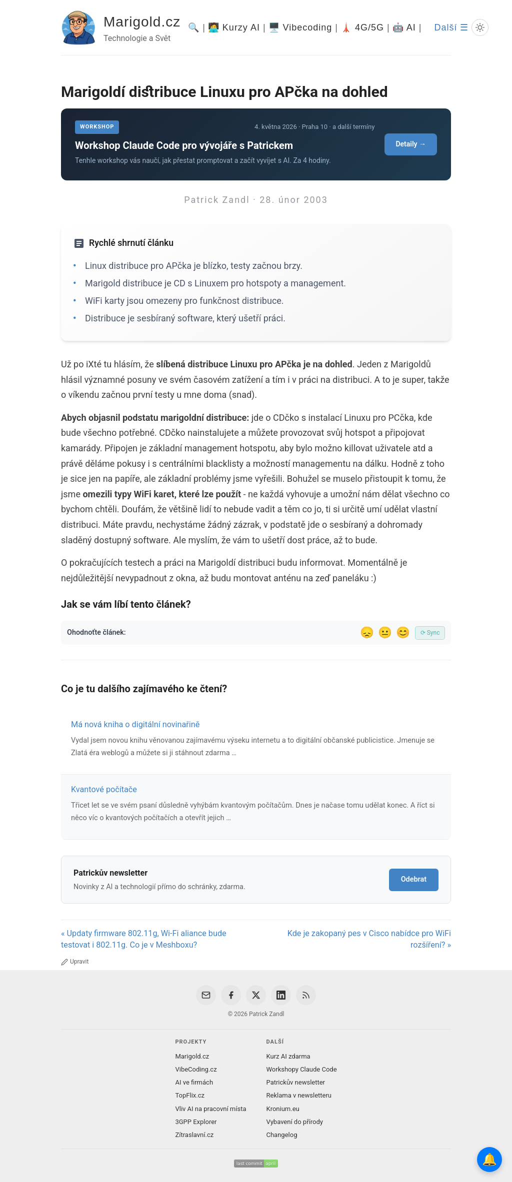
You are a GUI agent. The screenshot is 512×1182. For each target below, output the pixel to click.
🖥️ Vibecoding (300, 27)
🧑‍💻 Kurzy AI (234, 27)
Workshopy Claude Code (301, 1069)
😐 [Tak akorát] (385, 632)
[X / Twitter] (256, 995)
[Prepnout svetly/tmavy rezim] (480, 27)
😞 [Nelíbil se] (367, 632)
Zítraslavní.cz (194, 1135)
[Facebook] (231, 995)
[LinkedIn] (281, 995)
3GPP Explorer (195, 1122)
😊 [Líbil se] (403, 632)
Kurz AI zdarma (288, 1056)
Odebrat (413, 879)
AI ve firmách (194, 1082)
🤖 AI (404, 27)
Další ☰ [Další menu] (451, 27)
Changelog (282, 1135)
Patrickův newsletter (296, 1082)
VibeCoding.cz (195, 1069)
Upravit (74, 961)
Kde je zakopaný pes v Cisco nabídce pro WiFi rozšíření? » (369, 939)
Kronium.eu (283, 1109)
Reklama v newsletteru (299, 1095)
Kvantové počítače (104, 789)
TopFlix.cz (189, 1095)
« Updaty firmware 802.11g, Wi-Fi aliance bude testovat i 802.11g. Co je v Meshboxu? (143, 939)
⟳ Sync (430, 632)
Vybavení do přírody (294, 1122)
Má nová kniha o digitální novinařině (135, 724)
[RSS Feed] (306, 995)
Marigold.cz (142, 21)
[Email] (206, 995)
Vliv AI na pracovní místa (210, 1109)
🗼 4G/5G (362, 27)
